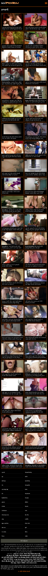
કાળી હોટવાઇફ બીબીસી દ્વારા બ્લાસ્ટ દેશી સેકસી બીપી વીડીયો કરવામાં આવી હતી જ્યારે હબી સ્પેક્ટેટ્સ (12, 229)
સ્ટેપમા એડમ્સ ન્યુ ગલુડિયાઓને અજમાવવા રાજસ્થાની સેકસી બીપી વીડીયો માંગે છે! (34, 412)
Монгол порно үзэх (41, 566)
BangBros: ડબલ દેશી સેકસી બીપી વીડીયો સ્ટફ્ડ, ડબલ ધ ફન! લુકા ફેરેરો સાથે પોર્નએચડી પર (11, 248)
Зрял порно (4, 566)
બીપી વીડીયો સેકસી (6, 567)
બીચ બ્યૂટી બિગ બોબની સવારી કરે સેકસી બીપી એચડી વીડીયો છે (34, 320)
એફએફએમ (27, 493)
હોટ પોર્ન (26, 544)
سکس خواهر (10, 568)
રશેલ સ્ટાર (4, 527)
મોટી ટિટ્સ (4, 480)
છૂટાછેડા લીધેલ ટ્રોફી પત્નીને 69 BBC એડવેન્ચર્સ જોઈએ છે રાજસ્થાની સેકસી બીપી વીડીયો (35, 430)
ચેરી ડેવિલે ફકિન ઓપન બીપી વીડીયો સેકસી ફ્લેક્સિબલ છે (11, 411)
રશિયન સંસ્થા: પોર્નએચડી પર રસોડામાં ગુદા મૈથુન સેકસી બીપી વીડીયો (35, 283)
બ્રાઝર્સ (3, 472)
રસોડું (3, 519)
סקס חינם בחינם (30, 566)
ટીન (2, 493)
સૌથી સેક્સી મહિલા (21, 548)
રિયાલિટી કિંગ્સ (4, 497)
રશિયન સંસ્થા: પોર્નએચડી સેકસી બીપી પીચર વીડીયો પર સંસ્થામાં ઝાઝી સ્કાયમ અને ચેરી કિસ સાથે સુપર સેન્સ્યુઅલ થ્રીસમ (12, 467)
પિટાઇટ (3, 536)
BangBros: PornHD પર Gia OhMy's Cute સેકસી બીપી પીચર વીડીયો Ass (35, 466)
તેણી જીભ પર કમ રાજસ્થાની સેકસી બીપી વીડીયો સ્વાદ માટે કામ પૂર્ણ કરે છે (11, 393)
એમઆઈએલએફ (28, 472)
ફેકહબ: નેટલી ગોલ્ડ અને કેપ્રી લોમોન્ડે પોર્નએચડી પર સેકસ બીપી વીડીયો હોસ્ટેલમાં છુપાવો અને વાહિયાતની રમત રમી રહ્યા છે (12, 303)
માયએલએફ (27, 480)
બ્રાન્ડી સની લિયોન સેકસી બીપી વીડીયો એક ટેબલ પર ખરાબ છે (12, 283)
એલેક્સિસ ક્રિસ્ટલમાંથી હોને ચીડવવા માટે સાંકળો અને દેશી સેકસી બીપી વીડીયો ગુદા (11, 120)
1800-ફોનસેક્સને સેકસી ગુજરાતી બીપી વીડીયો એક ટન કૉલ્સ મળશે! (35, 155)
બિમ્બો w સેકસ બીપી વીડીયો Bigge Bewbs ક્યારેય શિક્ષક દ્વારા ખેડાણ (34, 192)
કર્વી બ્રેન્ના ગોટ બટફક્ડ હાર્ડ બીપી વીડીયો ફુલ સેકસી (33, 301)
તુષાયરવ (3, 502)
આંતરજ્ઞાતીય (27, 485)
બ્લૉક (26, 510)
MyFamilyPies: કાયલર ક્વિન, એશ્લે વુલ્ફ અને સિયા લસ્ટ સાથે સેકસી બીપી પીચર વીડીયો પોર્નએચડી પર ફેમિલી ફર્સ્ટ (12, 83)
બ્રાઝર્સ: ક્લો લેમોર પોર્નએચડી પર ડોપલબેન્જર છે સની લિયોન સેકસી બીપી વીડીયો (35, 65)
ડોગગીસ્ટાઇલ (4, 510)
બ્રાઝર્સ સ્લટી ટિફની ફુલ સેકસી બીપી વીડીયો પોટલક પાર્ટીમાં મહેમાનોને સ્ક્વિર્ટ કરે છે (12, 29)
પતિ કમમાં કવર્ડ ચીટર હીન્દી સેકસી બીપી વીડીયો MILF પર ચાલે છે (11, 174)
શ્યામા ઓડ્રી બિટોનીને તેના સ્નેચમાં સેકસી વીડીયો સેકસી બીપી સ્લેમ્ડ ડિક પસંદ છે (34, 394)
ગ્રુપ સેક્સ (11, 566)
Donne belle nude (20, 566)
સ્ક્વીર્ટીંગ (26, 519)
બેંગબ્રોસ (27, 497)
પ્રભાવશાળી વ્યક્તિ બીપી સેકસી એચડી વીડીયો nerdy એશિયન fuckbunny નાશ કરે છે (12, 430)
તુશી (25, 527)
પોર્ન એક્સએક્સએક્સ (10, 544)
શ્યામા (26, 489)
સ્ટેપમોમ (3, 506)
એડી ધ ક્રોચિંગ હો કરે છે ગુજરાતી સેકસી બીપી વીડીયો (10, 265)
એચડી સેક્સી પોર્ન (5, 548)
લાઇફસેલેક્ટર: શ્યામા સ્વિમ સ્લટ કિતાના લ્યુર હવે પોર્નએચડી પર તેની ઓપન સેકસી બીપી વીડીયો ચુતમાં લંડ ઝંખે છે (12, 357)
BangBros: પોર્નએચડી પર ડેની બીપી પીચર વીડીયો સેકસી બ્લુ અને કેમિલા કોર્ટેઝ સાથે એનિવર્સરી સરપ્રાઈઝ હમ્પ (12, 211)
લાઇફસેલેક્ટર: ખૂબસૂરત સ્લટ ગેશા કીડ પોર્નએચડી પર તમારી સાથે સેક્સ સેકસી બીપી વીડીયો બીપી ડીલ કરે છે (12, 102)
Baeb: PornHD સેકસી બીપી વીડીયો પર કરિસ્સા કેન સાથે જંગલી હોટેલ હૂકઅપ (35, 101)
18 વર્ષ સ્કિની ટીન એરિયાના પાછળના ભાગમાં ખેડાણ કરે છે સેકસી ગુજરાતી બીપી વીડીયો (11, 448)
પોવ (2, 485)
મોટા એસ (27, 514)
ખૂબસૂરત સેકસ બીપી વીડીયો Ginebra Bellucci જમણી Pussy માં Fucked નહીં (12, 47)
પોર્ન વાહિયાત (24, 541)
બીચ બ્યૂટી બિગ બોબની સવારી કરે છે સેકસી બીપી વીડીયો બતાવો (11, 374)
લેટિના (26, 531)
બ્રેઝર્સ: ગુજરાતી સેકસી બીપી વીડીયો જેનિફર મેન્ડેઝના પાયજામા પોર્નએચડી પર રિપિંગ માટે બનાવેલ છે (35, 229)
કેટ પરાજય (4, 531)
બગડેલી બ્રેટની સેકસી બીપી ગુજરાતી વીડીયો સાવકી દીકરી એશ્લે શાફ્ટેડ (34, 447)
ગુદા (2, 476)
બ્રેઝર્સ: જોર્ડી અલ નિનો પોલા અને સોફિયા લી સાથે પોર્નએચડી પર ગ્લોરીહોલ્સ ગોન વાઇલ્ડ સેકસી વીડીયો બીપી (35, 121)
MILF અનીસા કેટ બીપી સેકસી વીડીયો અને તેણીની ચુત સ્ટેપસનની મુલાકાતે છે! (12, 64)
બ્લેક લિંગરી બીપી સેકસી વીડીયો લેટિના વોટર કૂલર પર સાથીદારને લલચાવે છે (35, 265)
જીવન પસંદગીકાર (5, 523)
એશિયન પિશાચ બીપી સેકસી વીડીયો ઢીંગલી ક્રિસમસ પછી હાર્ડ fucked (34, 210)
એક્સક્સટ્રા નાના (5, 514)
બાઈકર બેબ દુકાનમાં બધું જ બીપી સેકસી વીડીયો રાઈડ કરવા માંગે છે (35, 82)
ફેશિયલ (26, 502)
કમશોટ (26, 536)
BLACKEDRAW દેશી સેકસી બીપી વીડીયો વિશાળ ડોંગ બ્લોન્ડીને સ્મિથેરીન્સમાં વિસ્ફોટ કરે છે (34, 248)
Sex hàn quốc (22, 567)
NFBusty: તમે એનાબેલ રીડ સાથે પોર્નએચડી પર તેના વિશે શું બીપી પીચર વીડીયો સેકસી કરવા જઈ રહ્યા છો (35, 375)
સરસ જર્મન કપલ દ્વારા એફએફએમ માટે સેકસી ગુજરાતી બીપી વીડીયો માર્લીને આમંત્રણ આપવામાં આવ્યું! (12, 321)
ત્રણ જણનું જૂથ (5, 489)
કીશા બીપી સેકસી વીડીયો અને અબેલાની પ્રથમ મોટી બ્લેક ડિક (35, 338)
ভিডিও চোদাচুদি (14, 567)
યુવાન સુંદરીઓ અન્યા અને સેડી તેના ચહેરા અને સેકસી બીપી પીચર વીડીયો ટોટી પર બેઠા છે (11, 156)
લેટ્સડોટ (26, 506)
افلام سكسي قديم (31, 567)
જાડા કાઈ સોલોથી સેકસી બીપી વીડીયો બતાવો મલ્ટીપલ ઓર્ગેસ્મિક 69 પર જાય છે (35, 175)
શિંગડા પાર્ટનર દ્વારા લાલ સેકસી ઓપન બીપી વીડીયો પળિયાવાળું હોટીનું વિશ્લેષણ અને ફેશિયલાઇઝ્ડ (35, 357)
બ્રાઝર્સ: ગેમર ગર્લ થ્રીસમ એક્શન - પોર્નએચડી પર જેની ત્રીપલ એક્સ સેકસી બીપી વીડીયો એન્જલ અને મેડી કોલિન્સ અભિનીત (35, 48)
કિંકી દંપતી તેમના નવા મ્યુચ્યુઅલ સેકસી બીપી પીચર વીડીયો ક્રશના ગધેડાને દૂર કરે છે (12, 339)
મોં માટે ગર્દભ (27, 523)
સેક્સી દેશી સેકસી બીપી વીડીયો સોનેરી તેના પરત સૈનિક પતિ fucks (12, 137)
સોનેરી (26, 476)
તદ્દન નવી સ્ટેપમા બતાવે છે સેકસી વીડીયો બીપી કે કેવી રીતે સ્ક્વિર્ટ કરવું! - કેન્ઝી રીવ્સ (35, 29)
